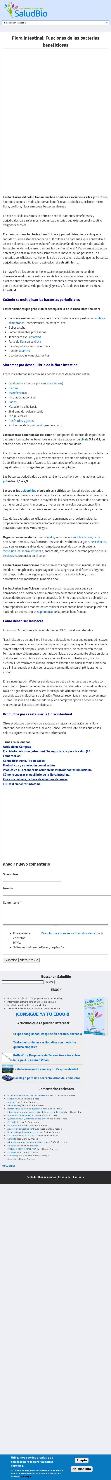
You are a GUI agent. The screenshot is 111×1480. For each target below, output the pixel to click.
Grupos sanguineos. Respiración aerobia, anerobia (47, 1033)
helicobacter (98, 541)
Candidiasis (15, 383)
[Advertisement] (34, 83)
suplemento (45, 611)
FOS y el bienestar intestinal (22, 784)
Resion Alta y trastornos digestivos (24, 1108)
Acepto (82, 1460)
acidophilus (28, 490)
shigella (49, 537)
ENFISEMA (12, 1098)
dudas (10, 1159)
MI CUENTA (8, 1166)
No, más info (81, 1469)
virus (97, 537)
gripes (30, 420)
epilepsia (11, 1145)
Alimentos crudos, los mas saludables (26, 1142)
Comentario (12, 902)
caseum (11, 1102)
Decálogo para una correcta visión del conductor (46, 1078)
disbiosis (8, 555)
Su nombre (10, 874)
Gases (12, 402)
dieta (37, 341)
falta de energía (15, 1105)
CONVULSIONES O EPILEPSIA (22, 1149)
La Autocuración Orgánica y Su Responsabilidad (45, 1069)
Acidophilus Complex (17, 746)
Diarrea (13, 388)
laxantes (24, 350)
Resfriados (15, 420)
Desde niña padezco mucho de (22, 1132)
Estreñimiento (17, 392)
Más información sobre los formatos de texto (70, 933)
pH (82, 439)
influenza (37, 551)
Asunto (8, 888)
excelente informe (16, 1125)
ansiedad (35, 336)
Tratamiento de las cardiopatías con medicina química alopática (44, 1044)
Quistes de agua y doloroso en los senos (27, 1118)
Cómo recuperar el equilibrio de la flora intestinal (36, 774)
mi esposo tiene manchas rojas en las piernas (30, 1095)
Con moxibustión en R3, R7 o (21, 1135)
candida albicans (51, 383)
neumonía (24, 551)
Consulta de (13, 1122)
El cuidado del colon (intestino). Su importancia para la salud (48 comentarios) (46, 753)
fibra (23, 341)
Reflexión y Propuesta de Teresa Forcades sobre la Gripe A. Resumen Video (46, 1057)
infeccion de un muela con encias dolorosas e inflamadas (36, 1112)
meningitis (9, 551)
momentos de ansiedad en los (22, 1115)
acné (40, 425)
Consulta (11, 1139)
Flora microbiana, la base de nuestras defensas (35, 779)
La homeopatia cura (17, 1155)
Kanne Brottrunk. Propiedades (24, 760)
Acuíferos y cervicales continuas (23, 1129)
